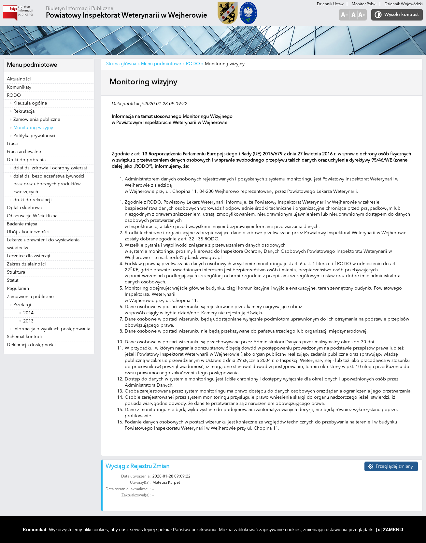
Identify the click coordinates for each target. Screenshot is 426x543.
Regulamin (18, 288)
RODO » (195, 64)
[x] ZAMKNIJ (389, 529)
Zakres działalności (26, 264)
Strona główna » (123, 64)
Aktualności (19, 79)
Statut (12, 280)
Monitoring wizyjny (33, 127)
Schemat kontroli (24, 337)
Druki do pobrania (26, 160)
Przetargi (22, 305)
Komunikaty (19, 87)
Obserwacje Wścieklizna (32, 216)
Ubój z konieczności (28, 232)
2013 (28, 321)
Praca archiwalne (24, 152)
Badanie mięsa (22, 224)
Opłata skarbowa (24, 208)
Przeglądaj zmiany (394, 466)
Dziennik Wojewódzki (404, 4)
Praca (12, 143)
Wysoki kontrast (401, 14)
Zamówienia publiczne (36, 119)
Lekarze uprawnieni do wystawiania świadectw (43, 244)
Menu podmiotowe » (163, 64)
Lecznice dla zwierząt (28, 256)
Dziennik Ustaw (330, 4)
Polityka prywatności (34, 136)
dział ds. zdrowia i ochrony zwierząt (50, 168)
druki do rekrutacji (32, 200)
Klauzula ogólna (30, 103)
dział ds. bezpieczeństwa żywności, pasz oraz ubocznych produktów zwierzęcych (49, 184)
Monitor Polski (364, 4)
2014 (28, 313)
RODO (14, 95)
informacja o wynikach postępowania (51, 329)
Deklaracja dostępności (31, 345)
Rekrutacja (24, 111)
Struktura (16, 272)
